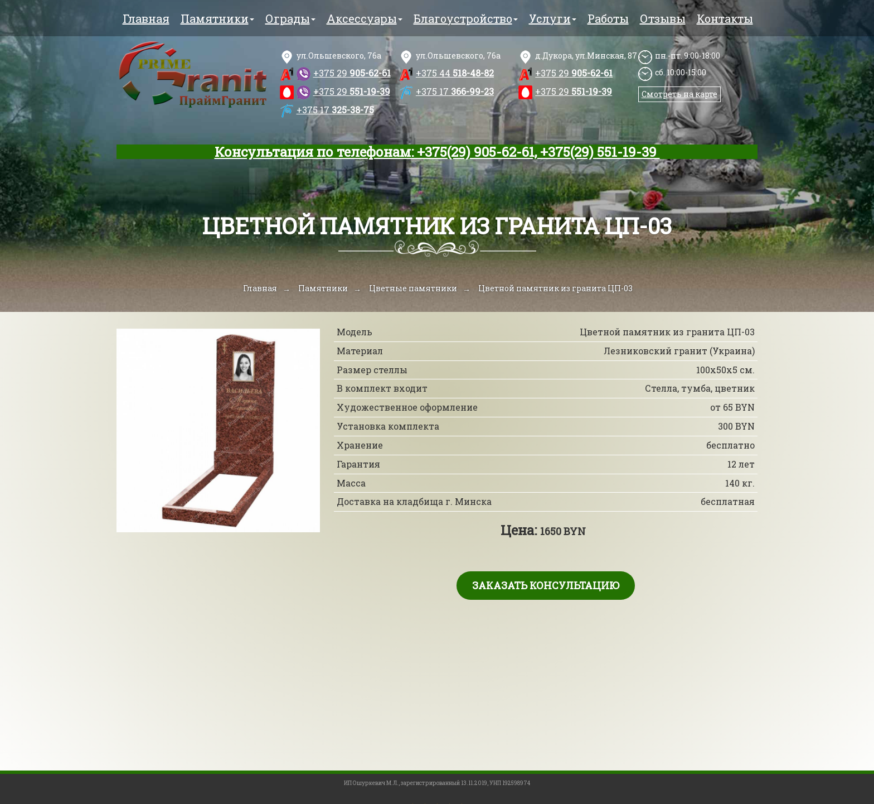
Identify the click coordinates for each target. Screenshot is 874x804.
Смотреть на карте (679, 94)
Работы (608, 18)
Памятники (217, 18)
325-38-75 (335, 109)
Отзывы (663, 18)
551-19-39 (351, 91)
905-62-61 (352, 73)
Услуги (552, 18)
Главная (146, 18)
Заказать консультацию (545, 585)
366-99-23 (455, 91)
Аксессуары (364, 18)
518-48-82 (455, 73)
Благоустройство (466, 18)
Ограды (290, 18)
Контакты (725, 18)
